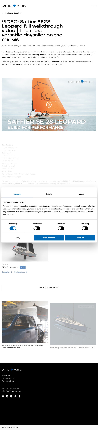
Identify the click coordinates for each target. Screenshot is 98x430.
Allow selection (49, 238)
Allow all (80, 238)
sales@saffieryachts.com (11, 391)
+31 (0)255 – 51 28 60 (10, 388)
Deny (18, 238)
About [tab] (81, 194)
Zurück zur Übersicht (13, 13)
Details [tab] (49, 194)
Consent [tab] (16, 194)
